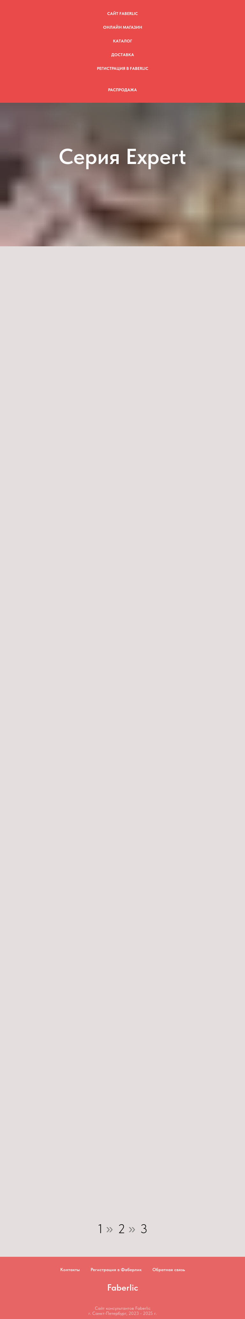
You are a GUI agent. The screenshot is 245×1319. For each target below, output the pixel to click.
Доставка (122, 54)
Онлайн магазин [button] (122, 27)
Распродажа (122, 89)
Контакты (70, 1269)
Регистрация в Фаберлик (116, 1269)
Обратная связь (168, 1269)
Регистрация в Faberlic (122, 68)
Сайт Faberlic (122, 13)
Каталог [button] (122, 41)
